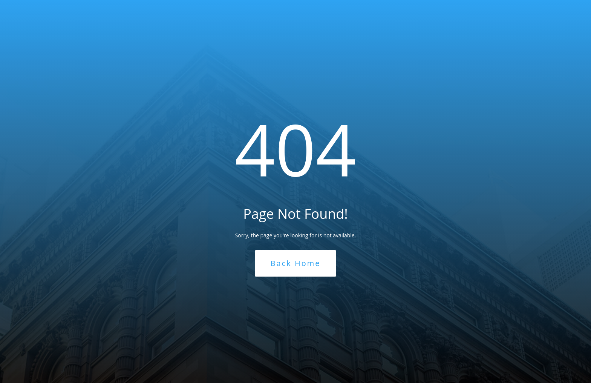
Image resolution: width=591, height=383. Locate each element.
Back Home (296, 263)
